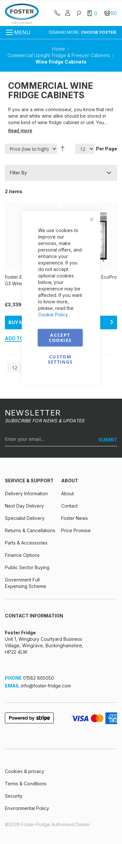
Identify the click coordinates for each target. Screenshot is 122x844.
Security (13, 796)
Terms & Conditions (26, 783)
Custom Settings (60, 359)
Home (59, 49)
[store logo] (22, 13)
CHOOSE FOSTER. (99, 32)
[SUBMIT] (105, 440)
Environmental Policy (27, 808)
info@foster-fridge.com (46, 685)
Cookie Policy (53, 314)
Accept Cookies (60, 337)
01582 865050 (38, 678)
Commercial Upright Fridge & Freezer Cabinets (59, 55)
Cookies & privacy (24, 771)
